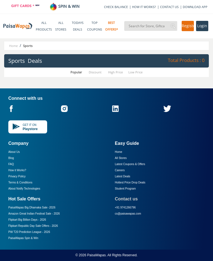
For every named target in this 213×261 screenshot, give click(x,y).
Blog (11, 158)
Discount (95, 72)
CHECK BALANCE (116, 7)
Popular (76, 72)
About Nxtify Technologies (24, 188)
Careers (120, 170)
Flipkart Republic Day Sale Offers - (33, 225)
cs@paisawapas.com (128, 213)
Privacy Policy (17, 176)
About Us (14, 151)
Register (188, 25)
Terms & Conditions (20, 182)
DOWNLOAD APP (195, 7)
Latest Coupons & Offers (130, 164)
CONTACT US (169, 7)
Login (202, 25)
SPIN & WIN (64, 6)
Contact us (126, 199)
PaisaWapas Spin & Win (23, 238)
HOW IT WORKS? (144, 7)
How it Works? (17, 170)
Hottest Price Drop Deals (130, 182)
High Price (115, 72)
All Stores (121, 158)
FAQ (11, 164)
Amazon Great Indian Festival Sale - (34, 213)
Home (118, 151)
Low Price (135, 72)
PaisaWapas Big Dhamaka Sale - (31, 207)
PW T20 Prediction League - (29, 231)
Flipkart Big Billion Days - (27, 219)
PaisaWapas (96, 255)
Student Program (125, 188)
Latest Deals (122, 176)
